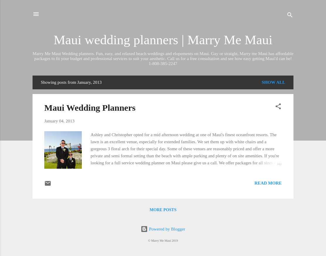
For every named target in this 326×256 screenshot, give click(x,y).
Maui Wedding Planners (89, 107)
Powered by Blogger (163, 229)
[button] (278, 107)
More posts (163, 210)
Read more (268, 183)
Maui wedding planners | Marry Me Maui (163, 40)
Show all (273, 82)
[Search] (289, 16)
